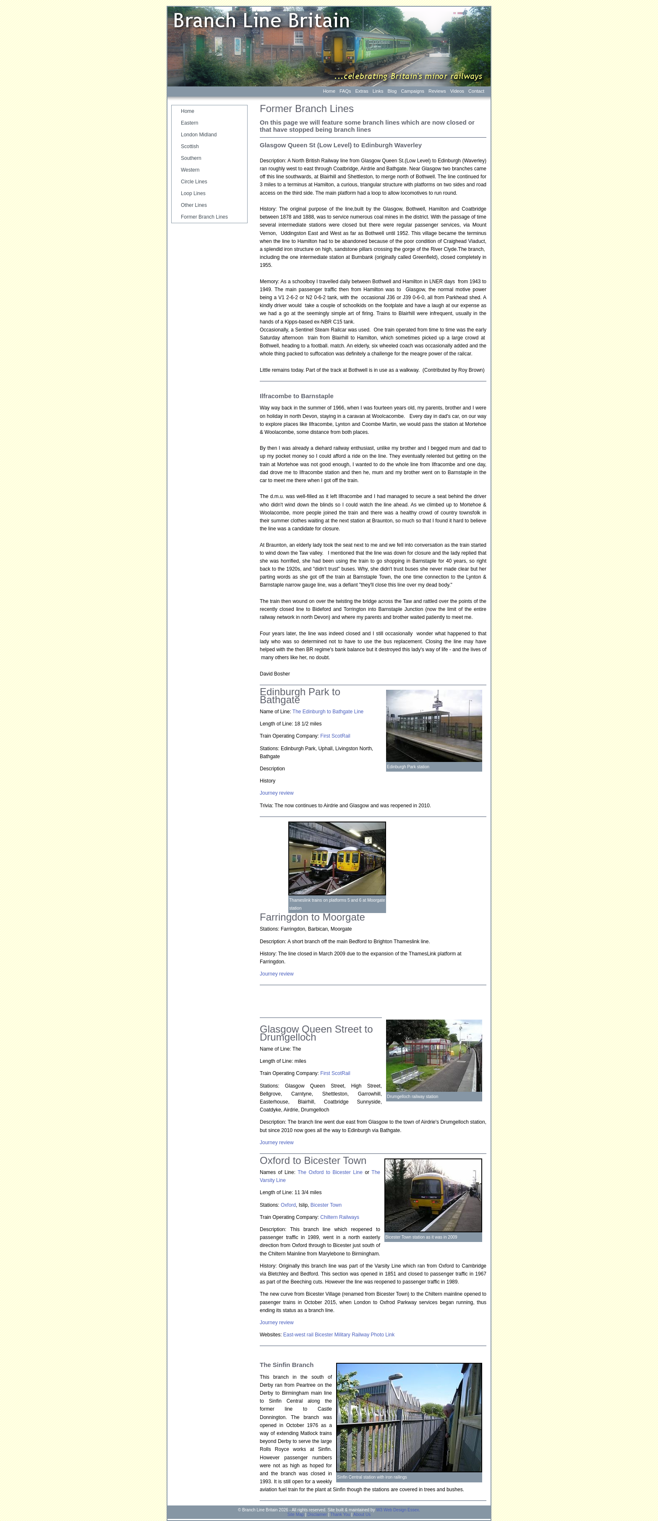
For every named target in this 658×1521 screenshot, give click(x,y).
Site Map (295, 1514)
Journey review (277, 974)
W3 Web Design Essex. (398, 1510)
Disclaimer (317, 1514)
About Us (362, 1514)
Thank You (340, 1514)
